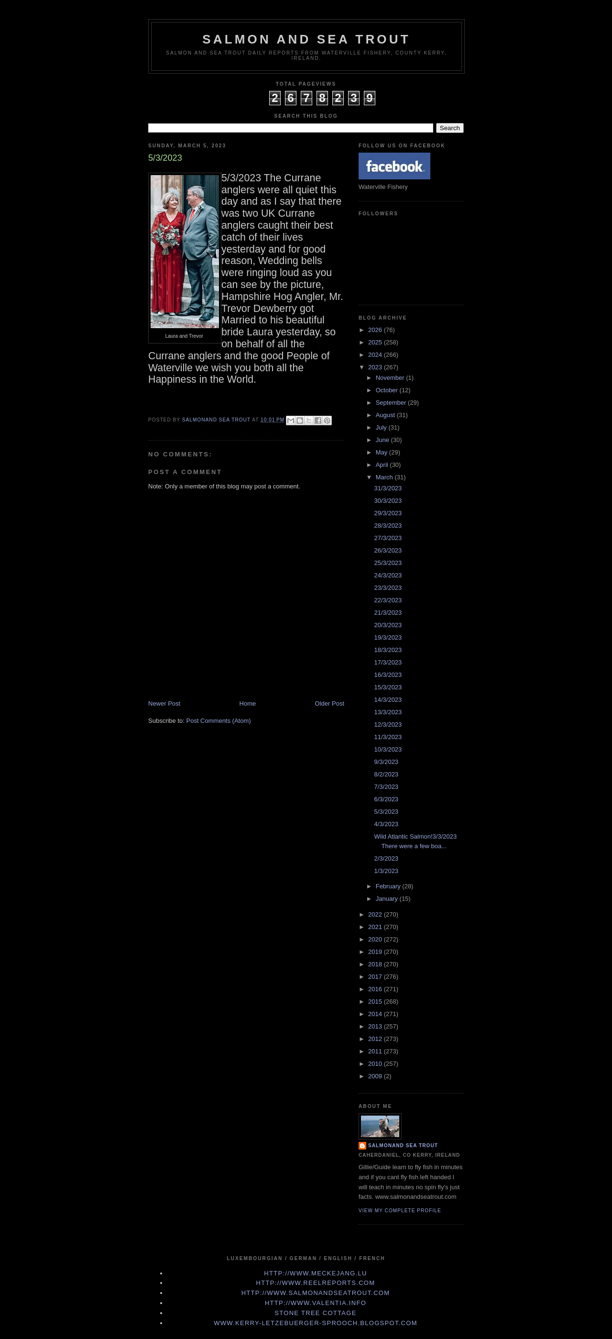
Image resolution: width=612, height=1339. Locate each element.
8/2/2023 (386, 774)
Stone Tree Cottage (315, 1313)
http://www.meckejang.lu (315, 1273)
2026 (376, 329)
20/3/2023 (388, 625)
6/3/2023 (386, 799)
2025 (376, 342)
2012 (376, 1038)
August (386, 415)
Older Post (329, 703)
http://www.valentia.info (315, 1302)
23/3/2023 (388, 587)
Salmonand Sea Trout (403, 1145)
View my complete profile (400, 1210)
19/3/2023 (388, 637)
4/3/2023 (386, 824)
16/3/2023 (388, 674)
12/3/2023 (388, 724)
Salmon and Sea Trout (306, 39)
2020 (376, 939)
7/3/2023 (386, 786)
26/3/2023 (388, 550)
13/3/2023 (388, 712)
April (383, 464)
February (389, 886)
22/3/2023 (388, 600)
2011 (376, 1051)
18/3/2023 (388, 649)
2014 (376, 1014)
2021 (376, 926)
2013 (376, 1026)
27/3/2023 (388, 538)
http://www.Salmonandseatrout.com (315, 1292)
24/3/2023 (388, 575)
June (383, 439)
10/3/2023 (388, 749)
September (392, 402)
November (391, 377)
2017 (376, 976)
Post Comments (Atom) (218, 720)
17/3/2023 (388, 662)
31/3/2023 (388, 488)
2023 (376, 367)
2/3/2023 (386, 858)
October (388, 390)
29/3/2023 (388, 513)
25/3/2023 (388, 562)
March (385, 477)
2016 (376, 989)
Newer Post (164, 703)
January (388, 898)
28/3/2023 (388, 525)
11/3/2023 (388, 737)
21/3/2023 (388, 612)
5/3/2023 (386, 811)
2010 (376, 1063)
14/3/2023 (388, 699)
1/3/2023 (386, 870)
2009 (376, 1076)
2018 (376, 964)
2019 (376, 951)
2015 (376, 1001)
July (382, 427)
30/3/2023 (388, 500)
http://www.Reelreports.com (315, 1282)
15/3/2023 (388, 687)
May (382, 452)
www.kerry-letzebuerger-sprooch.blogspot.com (315, 1323)
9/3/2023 (386, 761)
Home (248, 703)
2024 (376, 354)
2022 (376, 914)
